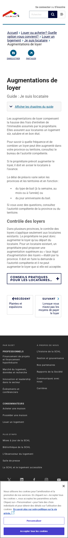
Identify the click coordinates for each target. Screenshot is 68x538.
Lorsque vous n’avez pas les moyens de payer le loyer (48, 306)
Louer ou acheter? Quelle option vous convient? (32, 34)
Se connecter (43, 7)
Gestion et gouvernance (50, 358)
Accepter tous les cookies (34, 531)
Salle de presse (11, 460)
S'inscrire (60, 7)
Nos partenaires (46, 365)
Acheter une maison (14, 408)
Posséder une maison (15, 415)
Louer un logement (13, 422)
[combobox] (38, 14)
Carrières (42, 388)
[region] (34, 509)
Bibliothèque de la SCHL (16, 447)
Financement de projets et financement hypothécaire (16, 359)
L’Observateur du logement (18, 454)
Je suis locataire (36, 40)
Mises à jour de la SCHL (16, 440)
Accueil (12, 33)
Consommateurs (13, 403)
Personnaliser (34, 520)
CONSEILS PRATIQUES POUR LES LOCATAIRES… (31, 278)
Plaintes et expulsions (20, 303)
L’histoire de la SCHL (49, 351)
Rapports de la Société (50, 372)
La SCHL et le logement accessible (22, 467)
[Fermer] (64, 486)
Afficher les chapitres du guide (34, 106)
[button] (52, 14)
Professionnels (13, 351)
